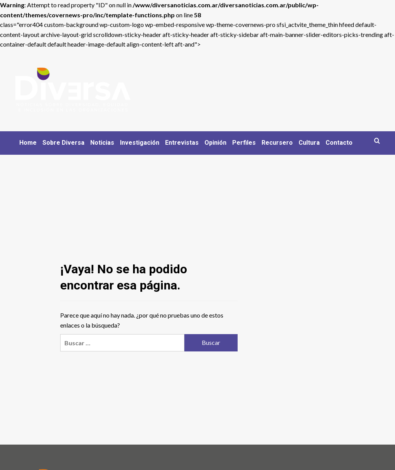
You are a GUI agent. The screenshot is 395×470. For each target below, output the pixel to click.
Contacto (339, 142)
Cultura (309, 142)
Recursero (277, 142)
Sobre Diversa (63, 142)
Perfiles (244, 142)
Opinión (215, 142)
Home (28, 142)
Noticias (102, 142)
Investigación (139, 142)
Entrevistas (182, 142)
